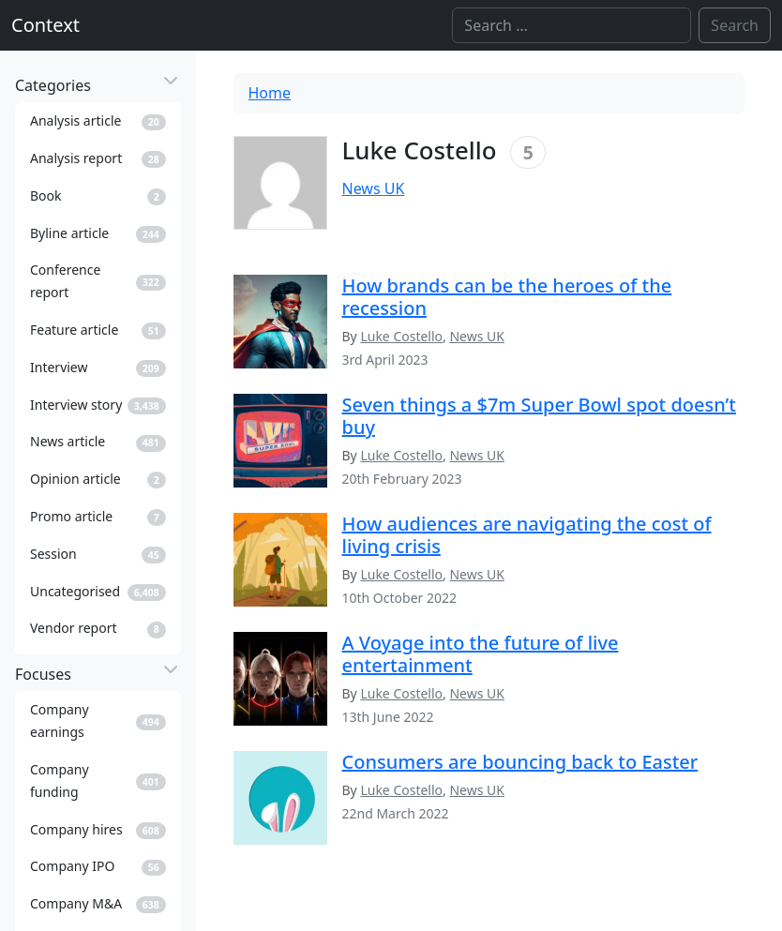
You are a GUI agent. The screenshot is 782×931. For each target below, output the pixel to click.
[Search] (571, 25)
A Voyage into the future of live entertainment (480, 654)
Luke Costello (401, 336)
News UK (373, 188)
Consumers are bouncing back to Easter (520, 761)
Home (270, 93)
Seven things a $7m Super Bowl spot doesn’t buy (539, 416)
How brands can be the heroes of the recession (507, 297)
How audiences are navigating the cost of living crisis (527, 535)
